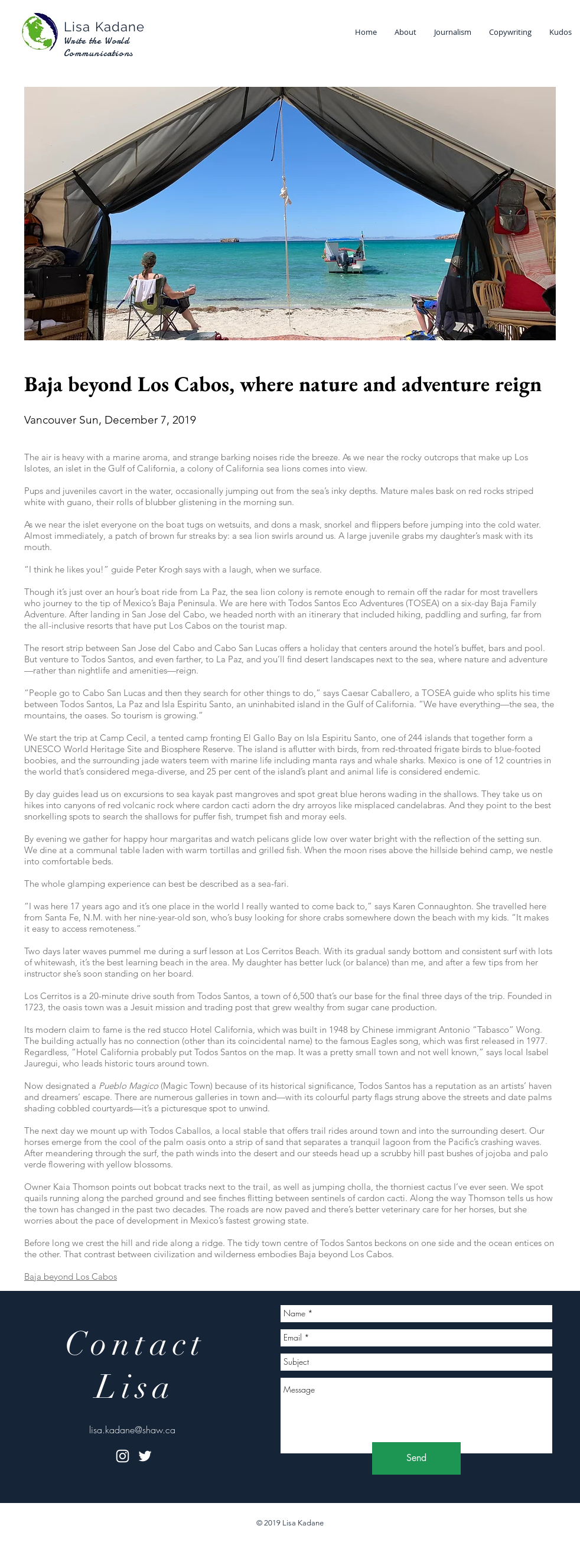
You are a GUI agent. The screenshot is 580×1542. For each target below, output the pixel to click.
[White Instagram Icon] (122, 1456)
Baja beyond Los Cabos (70, 1276)
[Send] (416, 1458)
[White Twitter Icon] (145, 1456)
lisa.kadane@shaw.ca (132, 1429)
